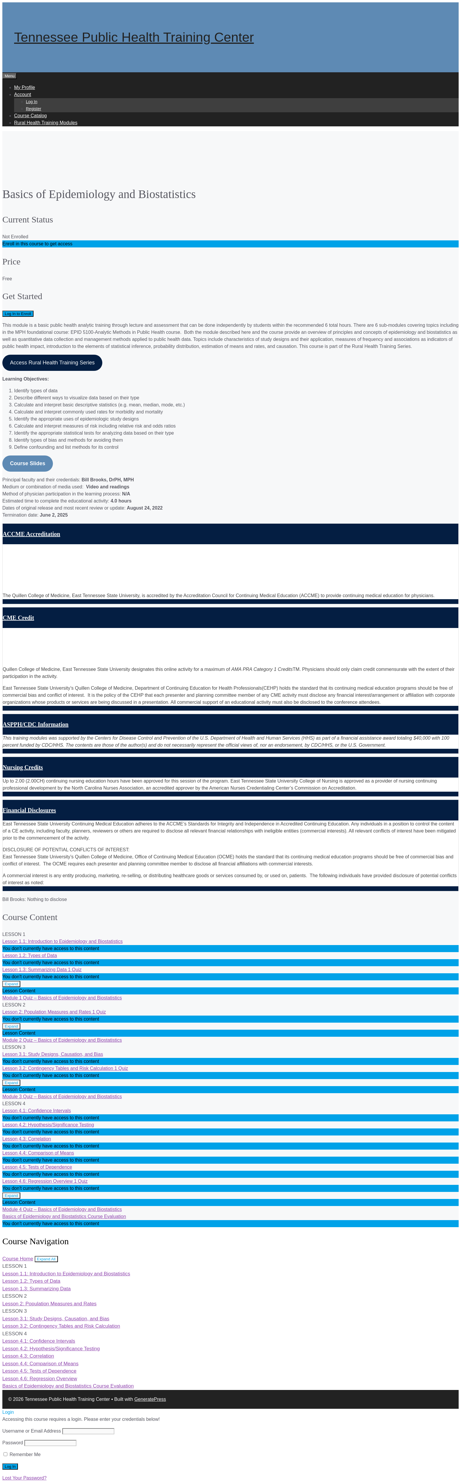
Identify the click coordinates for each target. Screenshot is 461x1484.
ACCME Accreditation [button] (31, 534)
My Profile (24, 87)
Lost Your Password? (24, 1477)
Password (12, 1442)
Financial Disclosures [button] (29, 810)
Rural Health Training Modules (45, 122)
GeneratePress (150, 1399)
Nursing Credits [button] (23, 767)
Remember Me (22, 1454)
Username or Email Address (31, 1430)
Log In (31, 101)
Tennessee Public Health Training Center (134, 37)
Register (33, 108)
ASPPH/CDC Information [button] (36, 724)
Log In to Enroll (18, 313)
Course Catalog (30, 115)
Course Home (17, 1259)
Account (22, 94)
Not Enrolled (15, 236)
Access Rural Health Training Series (52, 363)
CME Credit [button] (18, 617)
